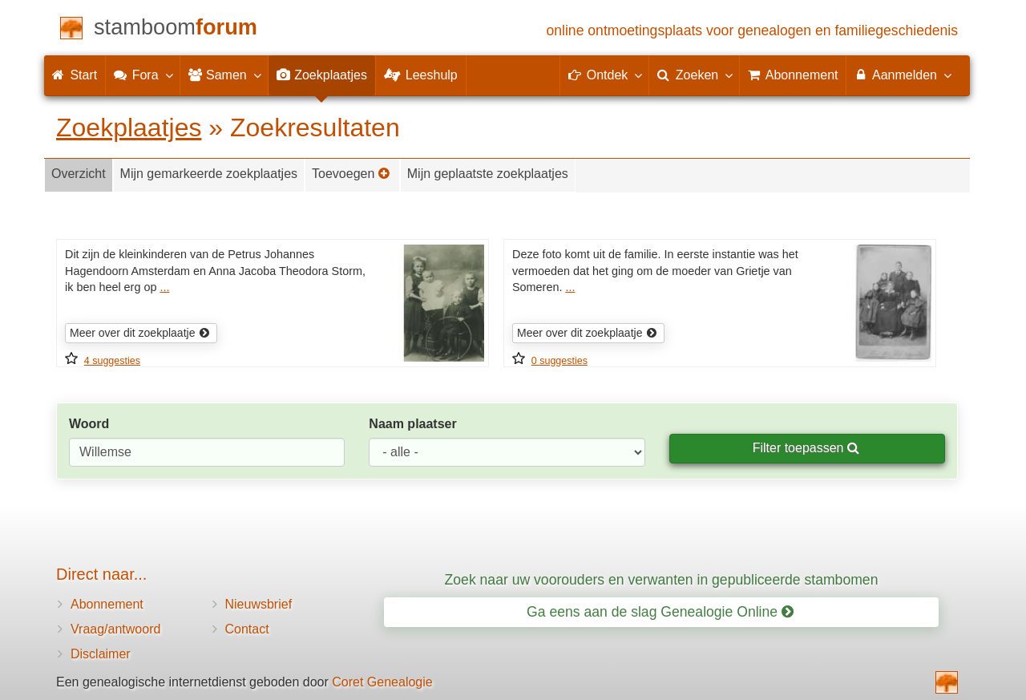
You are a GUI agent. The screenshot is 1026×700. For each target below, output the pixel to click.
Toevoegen (351, 173)
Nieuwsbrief (259, 604)
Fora (142, 75)
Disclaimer (101, 654)
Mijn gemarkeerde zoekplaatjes (208, 173)
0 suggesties (559, 360)
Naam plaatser (412, 424)
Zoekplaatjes (128, 127)
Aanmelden (902, 75)
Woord (89, 424)
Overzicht (78, 173)
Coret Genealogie (382, 682)
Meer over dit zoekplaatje (140, 332)
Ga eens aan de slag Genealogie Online (660, 612)
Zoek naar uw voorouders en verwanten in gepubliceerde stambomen (662, 580)
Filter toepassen (806, 448)
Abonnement (107, 604)
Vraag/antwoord (115, 629)
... (164, 287)
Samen (224, 75)
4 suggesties (112, 360)
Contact (247, 629)
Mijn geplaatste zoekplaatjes (487, 173)
